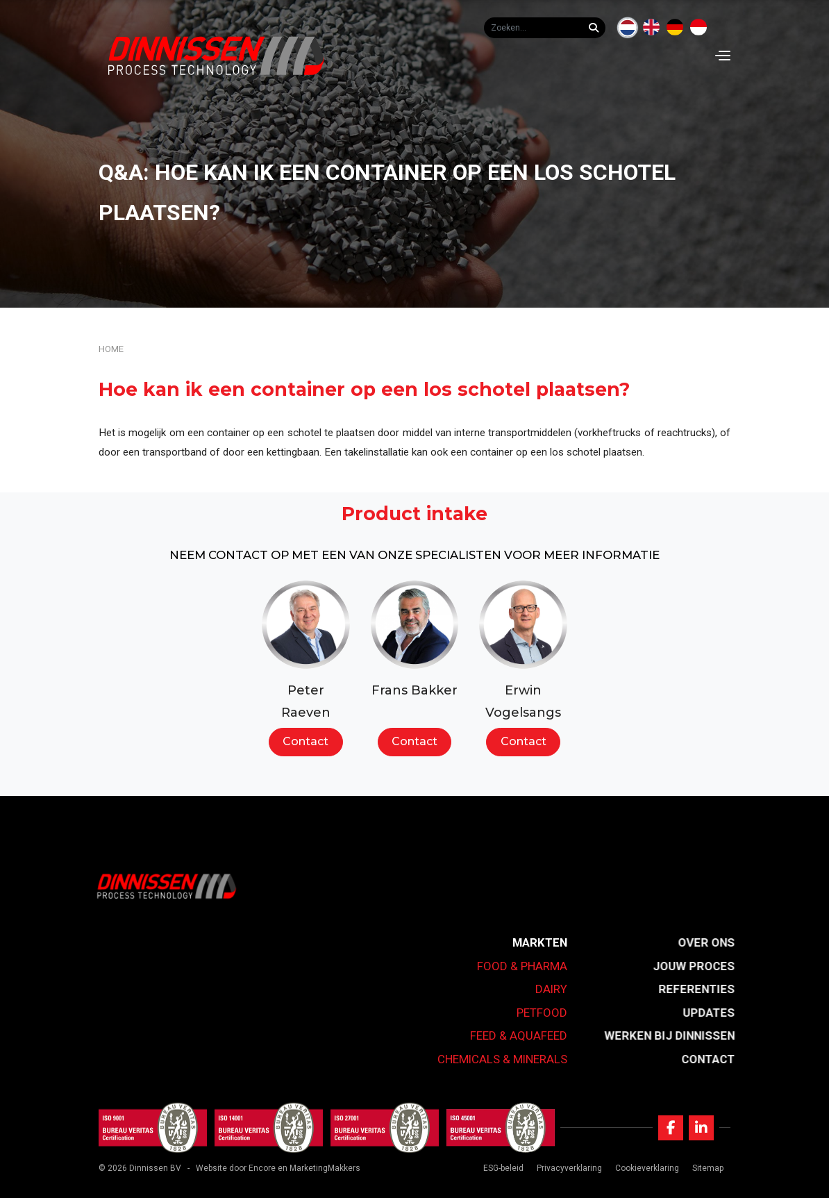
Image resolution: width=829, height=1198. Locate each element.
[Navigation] (722, 55)
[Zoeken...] (597, 27)
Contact (305, 741)
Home (111, 349)
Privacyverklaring (569, 1168)
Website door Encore (236, 1168)
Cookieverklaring (647, 1168)
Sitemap (707, 1168)
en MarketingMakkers (319, 1168)
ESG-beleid (503, 1168)
